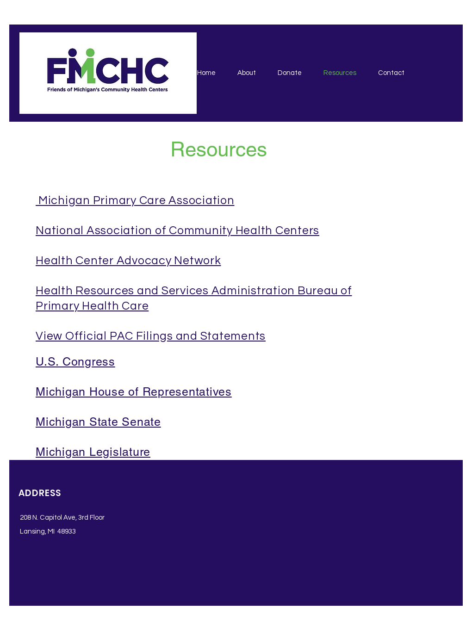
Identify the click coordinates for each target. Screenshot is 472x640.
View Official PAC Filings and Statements (151, 336)
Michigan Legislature (93, 452)
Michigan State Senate (98, 422)
